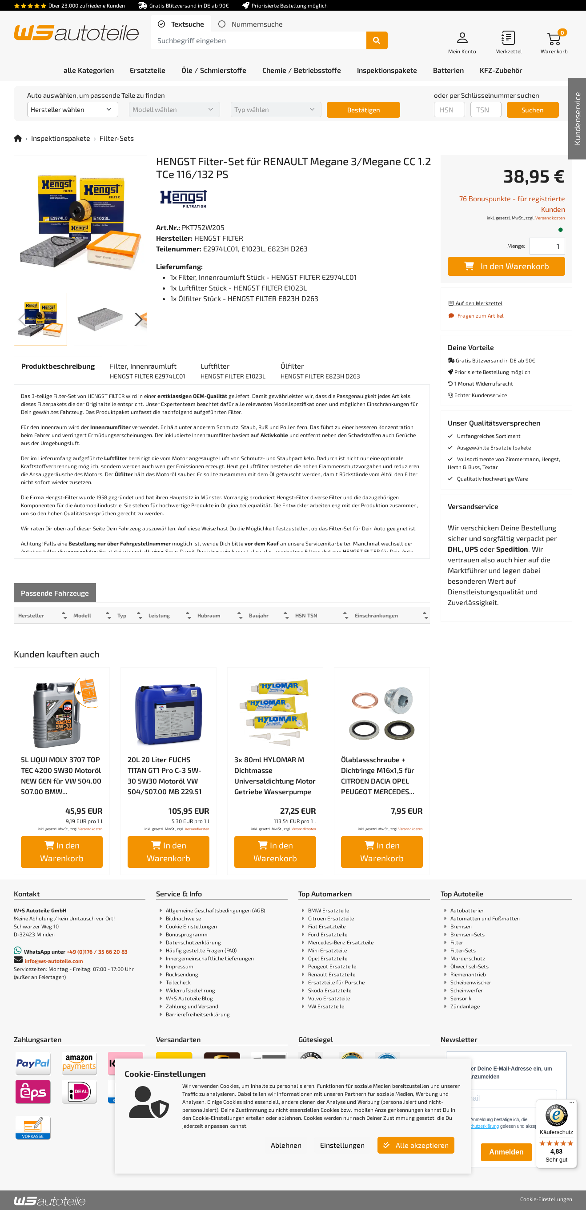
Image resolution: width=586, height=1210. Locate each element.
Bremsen (461, 926)
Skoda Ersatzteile (329, 990)
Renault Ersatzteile (331, 974)
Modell (85, 615)
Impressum (179, 966)
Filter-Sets (117, 138)
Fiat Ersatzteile (326, 926)
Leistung (166, 615)
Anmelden (506, 1152)
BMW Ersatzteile (328, 910)
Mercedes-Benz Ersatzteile (340, 942)
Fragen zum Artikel (476, 315)
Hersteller (31, 615)
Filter (456, 942)
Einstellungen (342, 1145)
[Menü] (571, 1104)
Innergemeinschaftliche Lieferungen (210, 958)
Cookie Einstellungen (191, 926)
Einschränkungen (372, 615)
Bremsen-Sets (467, 934)
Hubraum (217, 615)
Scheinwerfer (466, 990)
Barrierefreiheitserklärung (198, 1014)
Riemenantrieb (468, 974)
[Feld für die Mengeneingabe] (547, 246)
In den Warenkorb (62, 851)
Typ (126, 615)
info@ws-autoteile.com (54, 961)
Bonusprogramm (187, 934)
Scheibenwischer (470, 982)
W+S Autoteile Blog (189, 998)
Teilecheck (178, 982)
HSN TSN (320, 615)
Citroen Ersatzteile (331, 918)
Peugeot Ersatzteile (332, 966)
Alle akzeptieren (416, 1145)
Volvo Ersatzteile (329, 998)
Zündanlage (465, 1006)
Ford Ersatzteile (327, 934)
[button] (137, 319)
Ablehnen (286, 1145)
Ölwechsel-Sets (469, 966)
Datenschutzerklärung (193, 942)
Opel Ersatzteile (327, 958)
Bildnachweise (183, 918)
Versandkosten (90, 829)
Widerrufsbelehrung (190, 990)
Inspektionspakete (60, 138)
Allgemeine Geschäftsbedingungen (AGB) (215, 910)
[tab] (181, 24)
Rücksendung (182, 974)
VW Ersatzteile (326, 1006)
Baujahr (270, 615)
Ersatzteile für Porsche (336, 982)
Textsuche (186, 24)
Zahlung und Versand (192, 1006)
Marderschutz (467, 958)
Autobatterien (467, 910)
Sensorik (460, 998)
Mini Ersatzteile (327, 950)
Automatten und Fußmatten (485, 918)
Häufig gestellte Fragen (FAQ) (201, 950)
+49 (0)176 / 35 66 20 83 (97, 951)
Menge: (516, 246)
